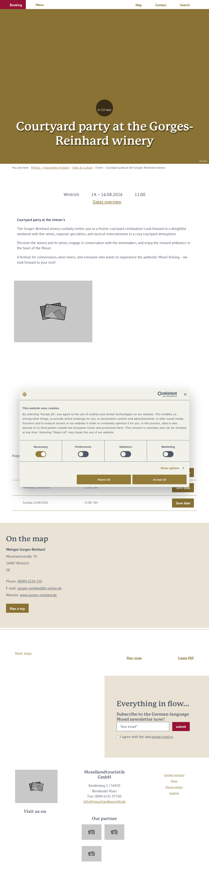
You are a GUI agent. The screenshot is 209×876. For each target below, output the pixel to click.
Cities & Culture (82, 167)
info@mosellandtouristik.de (104, 801)
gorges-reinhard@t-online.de (40, 588)
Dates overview (107, 201)
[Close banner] (185, 394)
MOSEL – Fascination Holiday (50, 167)
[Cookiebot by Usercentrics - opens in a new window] (160, 394)
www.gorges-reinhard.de (38, 595)
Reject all (104, 479)
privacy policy (162, 736)
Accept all (159, 479)
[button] (13, 4)
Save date (183, 488)
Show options (170, 468)
